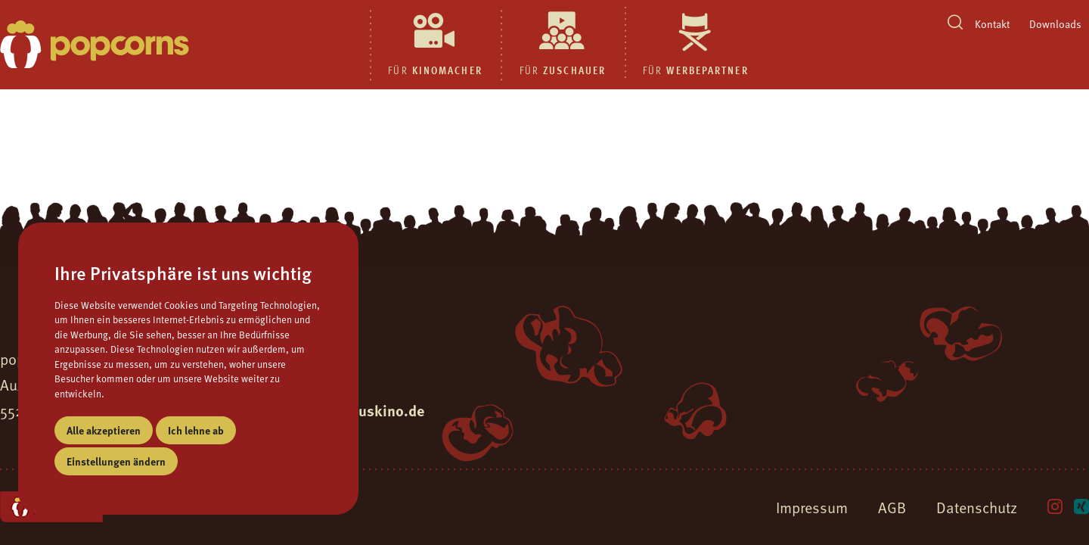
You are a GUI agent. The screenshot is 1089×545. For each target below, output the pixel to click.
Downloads (1055, 24)
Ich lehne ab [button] (196, 430)
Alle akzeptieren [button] (104, 430)
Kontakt (992, 24)
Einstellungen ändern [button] (116, 461)
